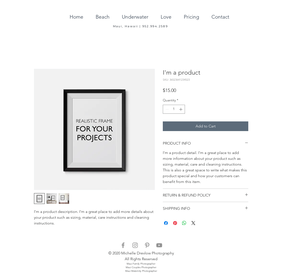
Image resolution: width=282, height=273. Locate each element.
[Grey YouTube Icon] (159, 245)
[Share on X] (193, 223)
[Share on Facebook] (166, 223)
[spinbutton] (174, 109)
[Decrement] (167, 109)
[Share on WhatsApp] (184, 223)
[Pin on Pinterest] (175, 223)
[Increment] (181, 109)
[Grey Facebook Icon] (123, 245)
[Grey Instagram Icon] (135, 245)
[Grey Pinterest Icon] (147, 245)
